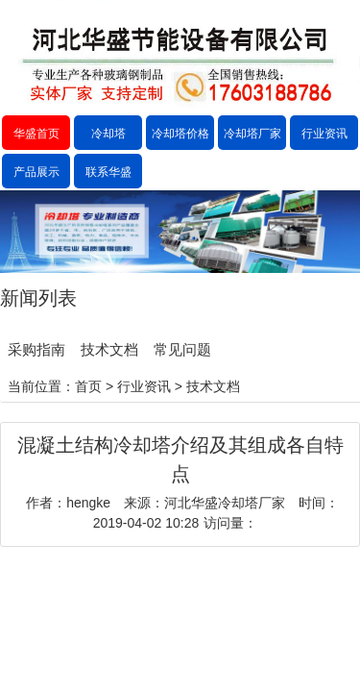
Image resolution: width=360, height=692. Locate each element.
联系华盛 (108, 172)
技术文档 (109, 349)
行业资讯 (324, 133)
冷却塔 (108, 133)
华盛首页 (36, 133)
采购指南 (36, 349)
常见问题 (182, 349)
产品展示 (36, 172)
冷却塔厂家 (252, 133)
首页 (88, 386)
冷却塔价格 (180, 133)
